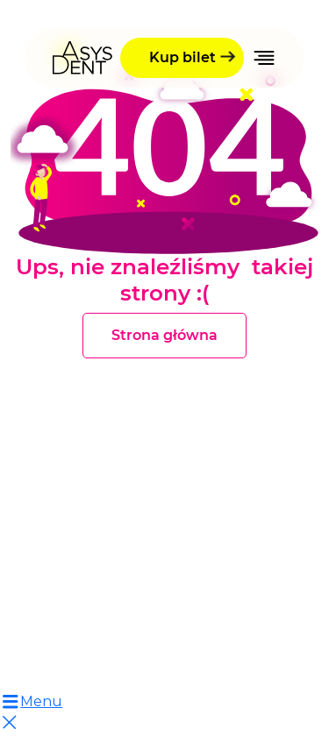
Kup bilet (182, 57)
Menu (31, 701)
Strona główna (164, 335)
